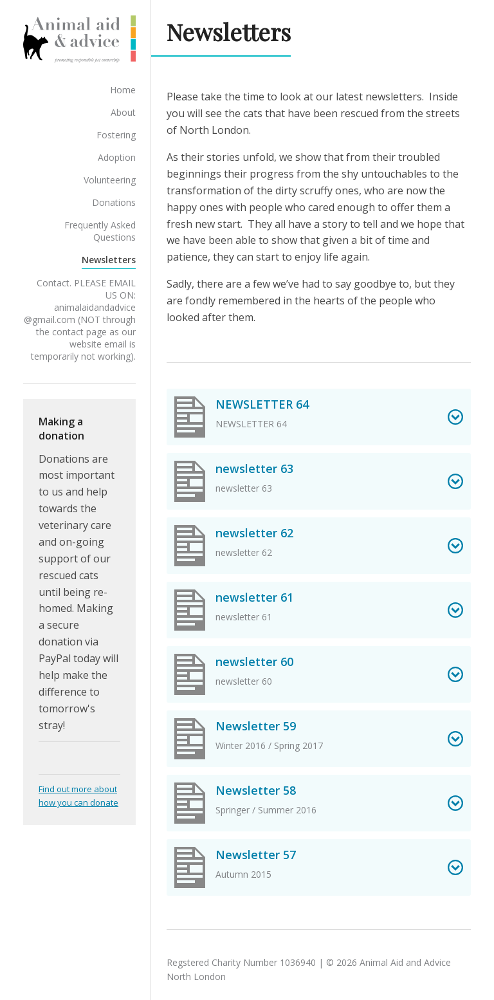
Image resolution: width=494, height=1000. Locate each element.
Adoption (138, 164)
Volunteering (131, 186)
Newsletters (130, 254)
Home (144, 96)
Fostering (137, 141)
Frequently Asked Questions (99, 231)
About (144, 119)
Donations (135, 209)
